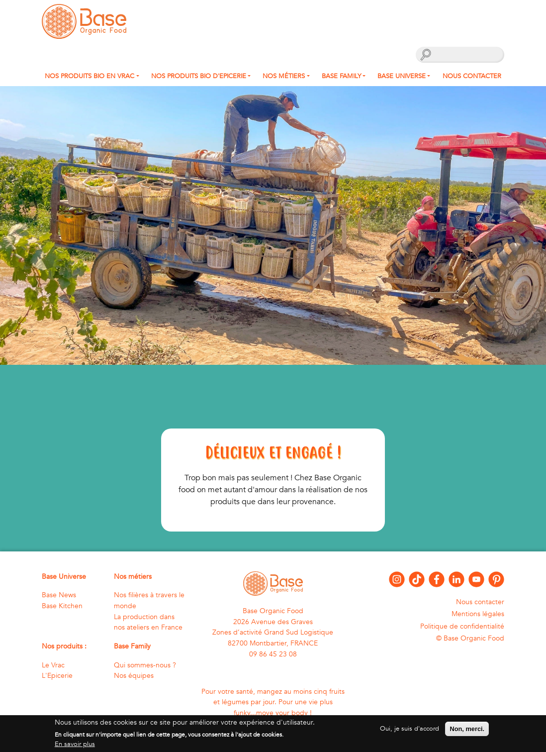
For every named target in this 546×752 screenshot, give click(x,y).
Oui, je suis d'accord (409, 731)
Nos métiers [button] (284, 76)
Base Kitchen (62, 606)
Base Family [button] (341, 76)
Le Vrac (53, 665)
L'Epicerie (57, 675)
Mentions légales (478, 614)
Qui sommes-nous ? (145, 665)
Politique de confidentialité (462, 626)
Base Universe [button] (401, 76)
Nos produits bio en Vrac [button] (89, 76)
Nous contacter (472, 76)
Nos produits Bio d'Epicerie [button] (198, 76)
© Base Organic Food (470, 638)
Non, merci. (467, 732)
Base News (59, 595)
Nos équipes (134, 675)
